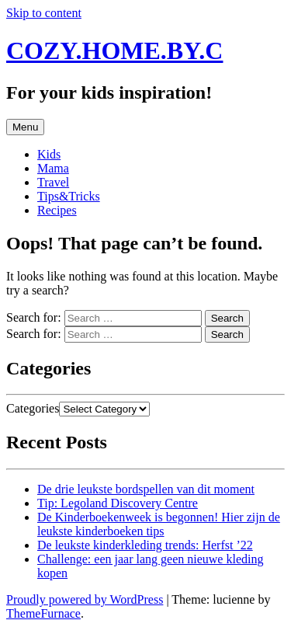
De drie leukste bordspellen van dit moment (146, 489)
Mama (53, 168)
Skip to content (43, 12)
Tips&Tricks (68, 196)
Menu (25, 127)
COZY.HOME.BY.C (114, 50)
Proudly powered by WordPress (84, 599)
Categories (32, 408)
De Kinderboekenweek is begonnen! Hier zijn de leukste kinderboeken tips (158, 524)
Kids (49, 154)
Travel (53, 182)
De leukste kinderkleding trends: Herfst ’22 (145, 545)
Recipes (57, 210)
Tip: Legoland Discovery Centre (117, 503)
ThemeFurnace (43, 613)
